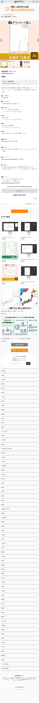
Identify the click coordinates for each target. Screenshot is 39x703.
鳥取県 (2, 569)
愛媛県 (2, 608)
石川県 (2, 483)
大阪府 (2, 539)
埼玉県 (2, 427)
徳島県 (2, 599)
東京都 (2, 444)
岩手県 (2, 388)
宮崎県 (2, 651)
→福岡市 (3, 625)
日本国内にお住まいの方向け (19, 195)
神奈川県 (3, 453)
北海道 (2, 375)
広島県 (2, 586)
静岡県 (2, 504)
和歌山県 (3, 565)
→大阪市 (3, 543)
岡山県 (2, 578)
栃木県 (2, 418)
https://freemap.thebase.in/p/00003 (10, 183)
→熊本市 (3, 642)
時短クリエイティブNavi (19, 350)
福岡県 (2, 616)
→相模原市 (3, 465)
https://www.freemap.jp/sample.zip (10, 159)
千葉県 (2, 435)
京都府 (2, 530)
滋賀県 (2, 526)
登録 (28, 363)
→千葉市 (3, 440)
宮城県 (2, 392)
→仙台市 (3, 397)
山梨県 (2, 491)
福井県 (2, 487)
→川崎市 (3, 461)
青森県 (2, 384)
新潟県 (2, 470)
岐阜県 (2, 500)
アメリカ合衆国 (4, 664)
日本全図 (3, 371)
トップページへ (19, 211)
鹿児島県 (3, 655)
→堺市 (2, 547)
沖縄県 (2, 659)
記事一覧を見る (19, 344)
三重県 (2, 522)
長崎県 (2, 634)
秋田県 (2, 401)
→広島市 (3, 590)
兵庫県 (2, 552)
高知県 (2, 612)
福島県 (2, 409)
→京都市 (3, 534)
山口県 (2, 595)
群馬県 (2, 422)
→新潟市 (3, 474)
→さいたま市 (4, 431)
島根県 (2, 573)
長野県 (2, 496)
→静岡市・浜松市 (5, 509)
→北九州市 (3, 621)
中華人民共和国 (4, 668)
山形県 (2, 405)
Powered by (19, 689)
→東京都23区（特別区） (7, 448)
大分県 (2, 647)
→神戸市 (3, 556)
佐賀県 (2, 629)
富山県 (2, 478)
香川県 (2, 603)
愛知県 (2, 513)
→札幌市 (3, 379)
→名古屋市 (3, 517)
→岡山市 (3, 582)
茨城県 (2, 414)
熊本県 (2, 638)
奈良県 (2, 560)
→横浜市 (3, 457)
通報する (36, 198)
